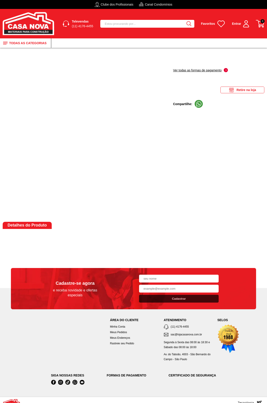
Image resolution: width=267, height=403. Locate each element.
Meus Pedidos (118, 332)
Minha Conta (117, 326)
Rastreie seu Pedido (122, 343)
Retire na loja (242, 89)
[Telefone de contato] (187, 327)
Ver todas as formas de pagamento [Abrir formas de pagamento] (200, 70)
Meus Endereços (120, 337)
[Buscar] (189, 24)
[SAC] (187, 335)
